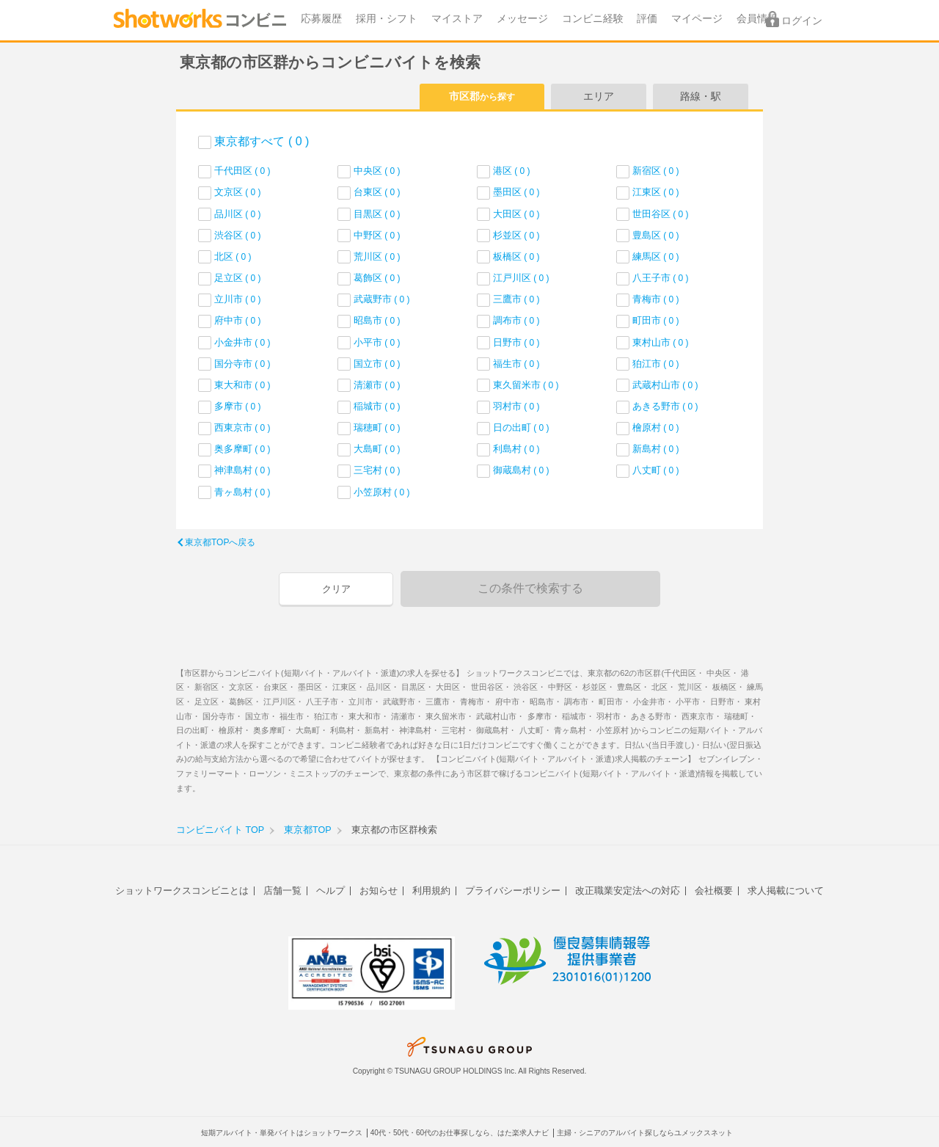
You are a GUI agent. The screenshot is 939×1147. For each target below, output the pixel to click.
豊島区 (655, 235)
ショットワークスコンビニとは (182, 890)
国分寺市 (242, 363)
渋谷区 (237, 235)
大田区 (516, 213)
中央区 (377, 170)
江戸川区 (521, 277)
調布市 (516, 320)
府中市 (237, 320)
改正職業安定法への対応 (627, 890)
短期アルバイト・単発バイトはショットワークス (281, 1133)
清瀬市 (377, 384)
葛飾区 (377, 277)
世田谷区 (660, 213)
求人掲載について (786, 890)
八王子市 (660, 277)
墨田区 (516, 191)
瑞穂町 (377, 427)
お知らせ (378, 890)
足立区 (237, 277)
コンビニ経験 (593, 18)
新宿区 (655, 170)
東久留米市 (526, 384)
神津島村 (242, 470)
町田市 (655, 320)
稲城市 (377, 406)
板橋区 (516, 256)
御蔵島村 (521, 470)
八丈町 (655, 470)
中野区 (377, 235)
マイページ (697, 18)
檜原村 (655, 427)
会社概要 (714, 890)
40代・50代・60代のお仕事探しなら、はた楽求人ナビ (459, 1133)
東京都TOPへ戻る (220, 542)
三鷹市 (516, 299)
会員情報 (757, 18)
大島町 (377, 448)
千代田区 (242, 170)
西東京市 (242, 427)
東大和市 (242, 384)
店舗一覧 (282, 890)
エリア (598, 96)
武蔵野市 (382, 299)
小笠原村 (382, 492)
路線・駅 (700, 96)
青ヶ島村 (242, 492)
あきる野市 (665, 406)
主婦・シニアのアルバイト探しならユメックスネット (645, 1133)
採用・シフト (386, 18)
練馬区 (655, 256)
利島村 (516, 448)
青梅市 (655, 299)
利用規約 (431, 890)
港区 (511, 170)
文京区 (237, 191)
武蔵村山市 (665, 384)
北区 (233, 256)
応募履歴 (321, 18)
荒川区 (377, 256)
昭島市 (377, 320)
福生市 (516, 363)
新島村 (655, 448)
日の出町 (521, 427)
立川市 (237, 299)
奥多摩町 (242, 448)
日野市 (516, 342)
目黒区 (377, 213)
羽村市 (516, 406)
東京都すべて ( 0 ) (261, 141)
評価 (647, 18)
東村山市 (660, 342)
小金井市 (242, 342)
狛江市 (655, 363)
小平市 (377, 342)
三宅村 (377, 470)
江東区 (655, 191)
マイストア (457, 18)
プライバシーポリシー (512, 890)
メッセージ (522, 18)
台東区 (377, 191)
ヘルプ (330, 890)
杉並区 (516, 235)
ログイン (801, 20)
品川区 (237, 213)
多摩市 (237, 406)
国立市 (377, 363)
